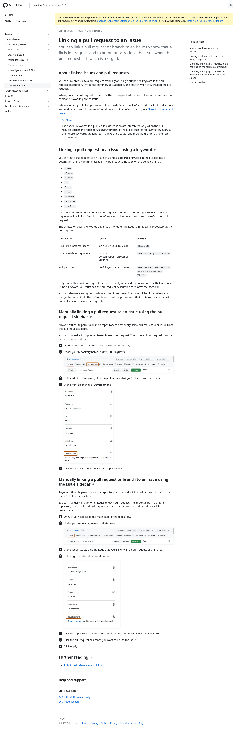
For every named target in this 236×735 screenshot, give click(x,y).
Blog (140, 723)
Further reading (75, 657)
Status (104, 723)
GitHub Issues (15, 21)
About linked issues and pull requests (96, 72)
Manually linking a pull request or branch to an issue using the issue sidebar (113, 482)
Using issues (93, 30)
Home (8, 14)
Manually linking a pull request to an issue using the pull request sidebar (111, 314)
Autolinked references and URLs (83, 665)
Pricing (113, 723)
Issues (80, 30)
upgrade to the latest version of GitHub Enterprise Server (127, 20)
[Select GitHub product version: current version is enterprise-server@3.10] (51, 5)
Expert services (128, 723)
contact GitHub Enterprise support (204, 20)
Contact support (69, 701)
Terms (85, 723)
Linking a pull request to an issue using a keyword (107, 149)
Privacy (95, 723)
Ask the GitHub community (74, 697)
